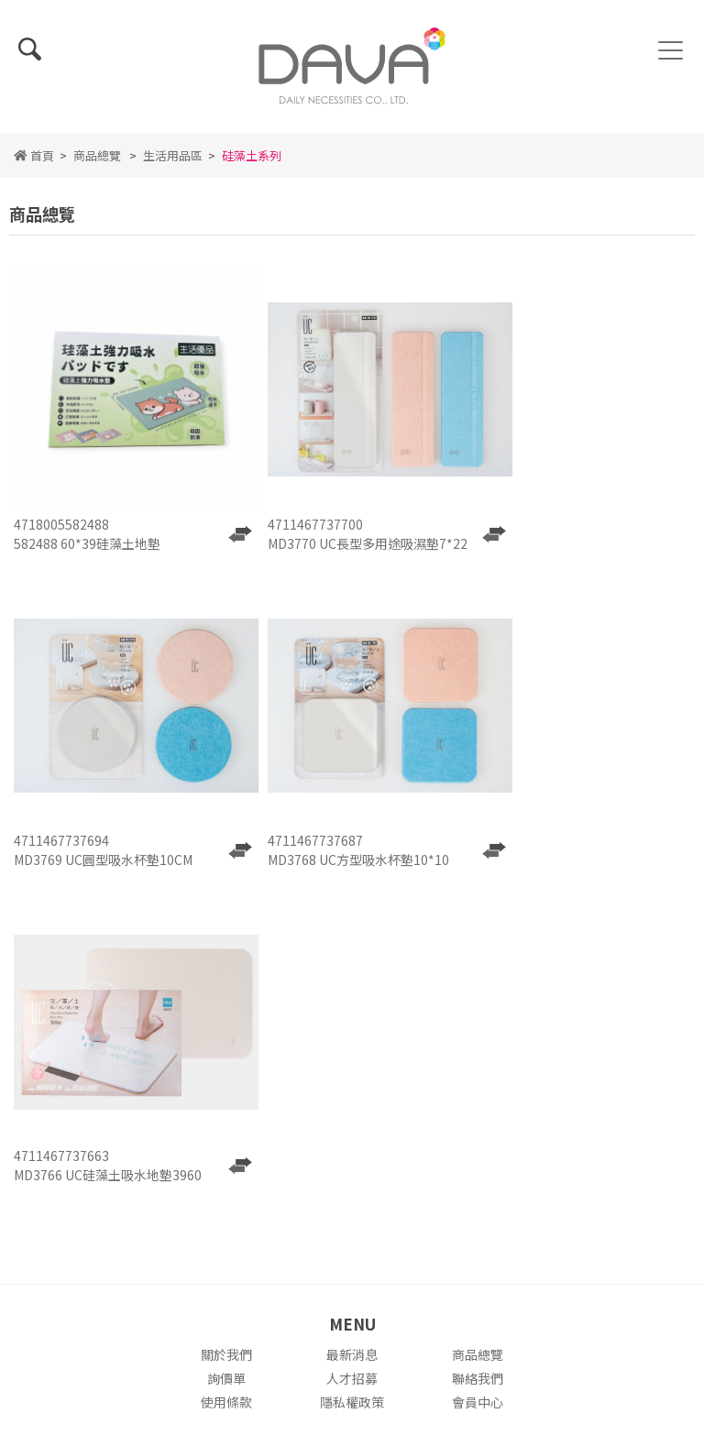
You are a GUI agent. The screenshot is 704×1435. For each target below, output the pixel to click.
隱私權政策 (352, 1084)
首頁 (34, 164)
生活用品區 (173, 164)
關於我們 (226, 1036)
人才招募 (352, 1060)
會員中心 (477, 1084)
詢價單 (226, 1060)
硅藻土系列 (251, 164)
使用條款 (226, 1084)
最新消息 (352, 1036)
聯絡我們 (477, 1060)
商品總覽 (97, 164)
